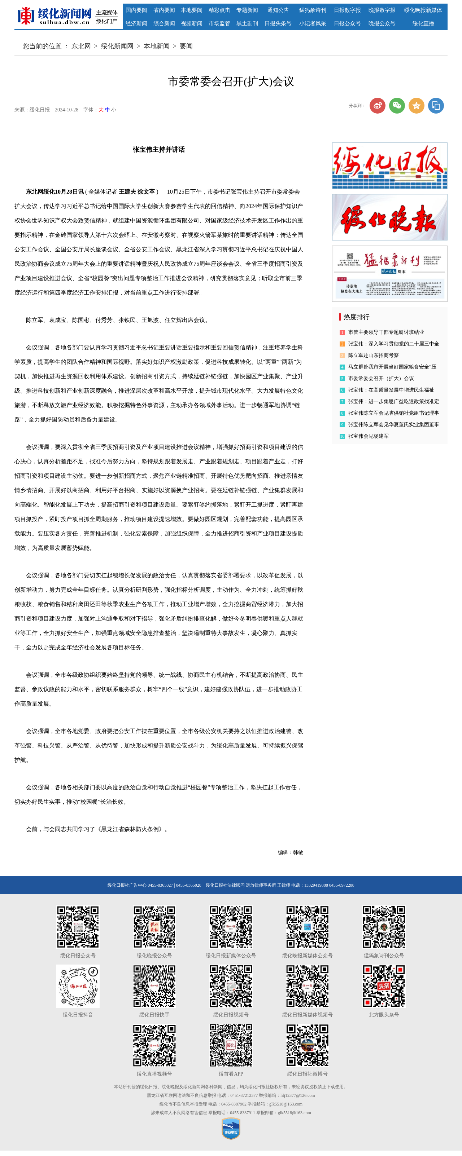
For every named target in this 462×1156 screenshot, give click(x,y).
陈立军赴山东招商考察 (373, 355)
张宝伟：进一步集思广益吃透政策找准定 (393, 401)
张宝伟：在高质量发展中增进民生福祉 (391, 390)
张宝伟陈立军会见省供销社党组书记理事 (393, 413)
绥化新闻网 (117, 46)
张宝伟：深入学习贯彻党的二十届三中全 (393, 344)
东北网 (81, 46)
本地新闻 (157, 46)
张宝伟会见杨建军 (368, 436)
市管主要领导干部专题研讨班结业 (386, 332)
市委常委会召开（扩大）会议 (381, 378)
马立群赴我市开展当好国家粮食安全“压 (392, 367)
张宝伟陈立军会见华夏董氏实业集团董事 (393, 424)
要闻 (186, 46)
